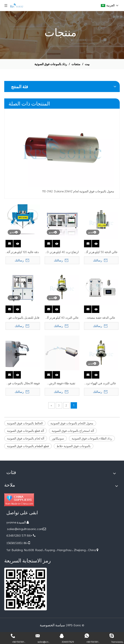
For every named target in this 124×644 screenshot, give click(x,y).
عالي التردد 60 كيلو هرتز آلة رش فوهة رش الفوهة (62, 318)
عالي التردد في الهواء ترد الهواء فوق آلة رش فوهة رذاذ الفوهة (101, 383)
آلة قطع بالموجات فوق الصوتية (25, 431)
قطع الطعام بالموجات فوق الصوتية (28, 446)
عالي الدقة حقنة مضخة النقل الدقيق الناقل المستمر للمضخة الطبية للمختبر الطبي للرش (101, 318)
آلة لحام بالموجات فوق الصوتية (25, 438)
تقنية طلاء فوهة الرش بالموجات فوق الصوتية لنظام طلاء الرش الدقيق (62, 383)
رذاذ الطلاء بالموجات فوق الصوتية (92, 438)
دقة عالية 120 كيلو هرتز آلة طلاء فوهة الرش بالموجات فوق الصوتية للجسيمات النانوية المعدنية (23, 252)
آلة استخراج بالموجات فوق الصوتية (73, 431)
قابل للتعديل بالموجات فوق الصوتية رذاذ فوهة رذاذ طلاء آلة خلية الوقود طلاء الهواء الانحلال (22, 318)
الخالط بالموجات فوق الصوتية (25, 423)
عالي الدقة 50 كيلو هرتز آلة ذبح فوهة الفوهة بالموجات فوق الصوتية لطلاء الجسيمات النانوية (101, 252)
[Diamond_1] (19, 499)
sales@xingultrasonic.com (24, 529)
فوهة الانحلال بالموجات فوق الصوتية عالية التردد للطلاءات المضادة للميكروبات (23, 383)
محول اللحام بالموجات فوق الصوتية (71, 423)
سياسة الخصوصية (52, 625)
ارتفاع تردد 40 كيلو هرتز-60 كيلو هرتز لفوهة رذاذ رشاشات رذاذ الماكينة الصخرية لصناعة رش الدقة (62, 252)
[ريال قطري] (25, 589)
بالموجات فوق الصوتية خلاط (74, 446)
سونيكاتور (58, 438)
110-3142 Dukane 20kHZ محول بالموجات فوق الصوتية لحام (78, 191)
